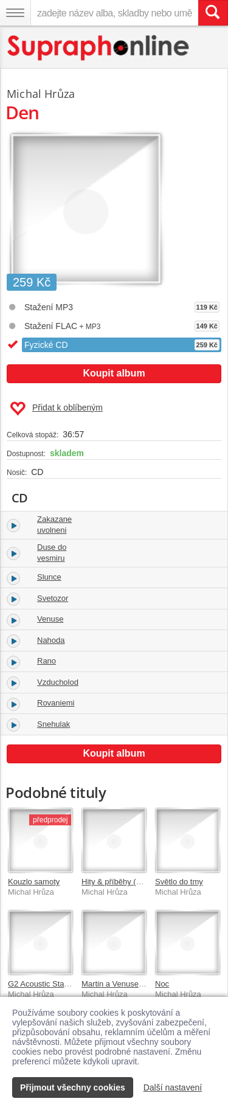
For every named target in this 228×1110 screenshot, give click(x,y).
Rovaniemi (55, 702)
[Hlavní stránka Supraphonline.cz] (99, 47)
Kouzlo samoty (34, 881)
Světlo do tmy (179, 881)
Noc (162, 983)
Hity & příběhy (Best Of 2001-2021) (143, 881)
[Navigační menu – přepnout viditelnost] (15, 13)
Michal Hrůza (41, 93)
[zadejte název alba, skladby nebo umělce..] (114, 13)
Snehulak (53, 724)
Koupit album (114, 373)
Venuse (50, 618)
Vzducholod (57, 682)
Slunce (49, 576)
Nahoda (51, 640)
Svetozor (52, 598)
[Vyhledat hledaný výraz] (213, 13)
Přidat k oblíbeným (56, 408)
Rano (46, 660)
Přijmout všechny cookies (72, 1087)
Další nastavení (172, 1087)
